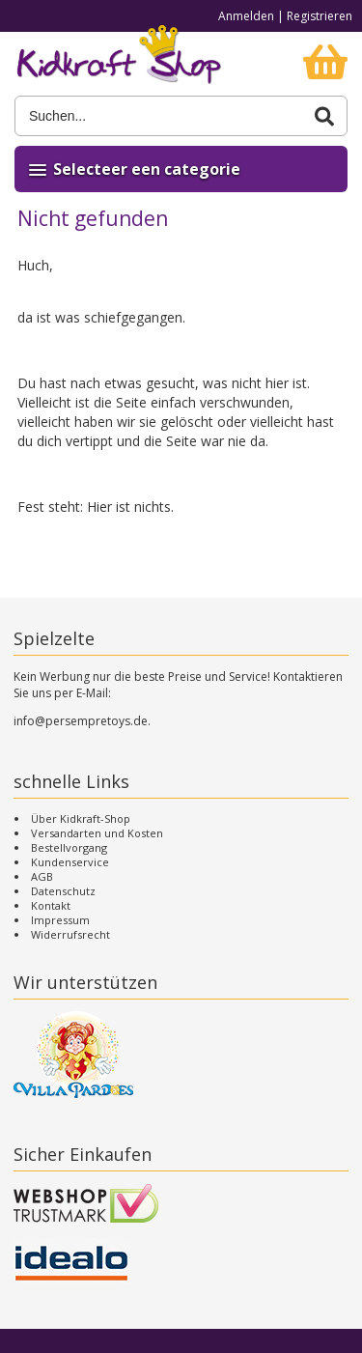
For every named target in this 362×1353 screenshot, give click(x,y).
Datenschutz (63, 891)
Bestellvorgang (69, 847)
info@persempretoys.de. (82, 721)
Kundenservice (70, 862)
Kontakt (50, 905)
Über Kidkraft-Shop (80, 818)
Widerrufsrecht (70, 934)
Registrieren (319, 16)
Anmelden (246, 16)
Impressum (60, 920)
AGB (42, 876)
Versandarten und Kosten (97, 833)
